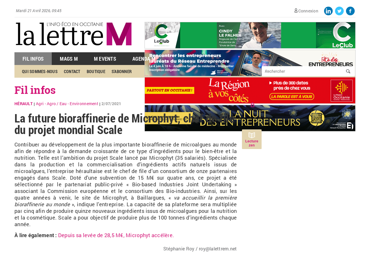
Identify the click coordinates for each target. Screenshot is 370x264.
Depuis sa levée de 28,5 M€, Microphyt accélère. (116, 235)
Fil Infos (33, 58)
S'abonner (122, 71)
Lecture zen (251, 143)
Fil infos (35, 90)
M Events (105, 58)
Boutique (96, 71)
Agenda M (143, 58)
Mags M (69, 58)
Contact (72, 71)
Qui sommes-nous (40, 71)
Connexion (308, 11)
